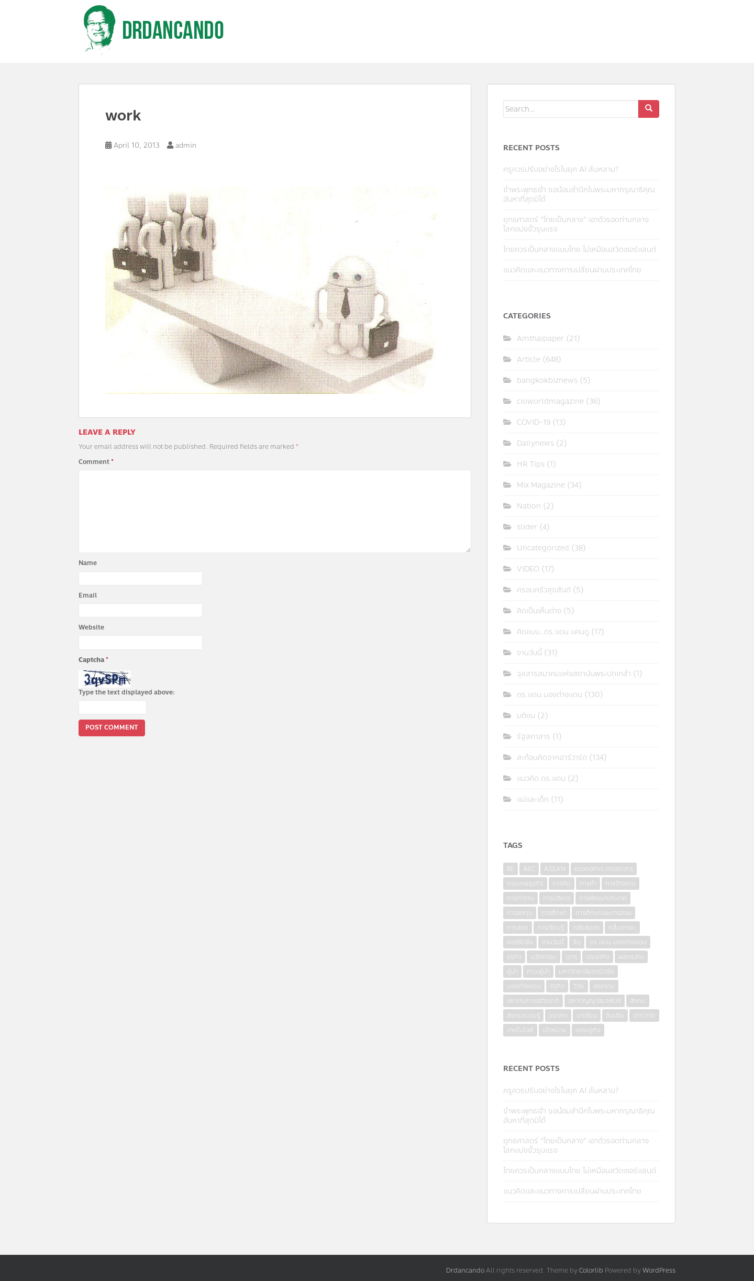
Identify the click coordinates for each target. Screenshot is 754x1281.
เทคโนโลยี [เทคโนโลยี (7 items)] (520, 1030)
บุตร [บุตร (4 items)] (571, 957)
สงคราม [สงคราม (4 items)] (604, 986)
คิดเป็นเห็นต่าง (539, 610)
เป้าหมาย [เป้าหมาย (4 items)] (554, 1030)
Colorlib (591, 1270)
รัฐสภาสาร (533, 736)
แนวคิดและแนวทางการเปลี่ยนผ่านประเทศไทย (572, 269)
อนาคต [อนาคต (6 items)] (558, 1015)
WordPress (658, 1270)
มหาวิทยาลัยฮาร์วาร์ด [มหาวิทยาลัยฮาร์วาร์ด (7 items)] (586, 971)
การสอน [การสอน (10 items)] (517, 927)
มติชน (526, 715)
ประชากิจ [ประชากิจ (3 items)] (597, 957)
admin (185, 145)
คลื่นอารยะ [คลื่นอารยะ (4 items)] (622, 927)
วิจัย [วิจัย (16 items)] (578, 986)
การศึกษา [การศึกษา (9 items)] (554, 913)
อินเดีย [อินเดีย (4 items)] (615, 1015)
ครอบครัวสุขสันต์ (544, 589)
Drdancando (465, 1270)
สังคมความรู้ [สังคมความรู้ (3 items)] (523, 1015)
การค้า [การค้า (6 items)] (588, 883)
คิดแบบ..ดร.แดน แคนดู (553, 631)
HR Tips (531, 464)
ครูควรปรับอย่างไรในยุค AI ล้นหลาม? (560, 169)
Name (88, 563)
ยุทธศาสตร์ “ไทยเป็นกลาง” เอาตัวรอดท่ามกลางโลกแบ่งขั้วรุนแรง (576, 224)
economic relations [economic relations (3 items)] (603, 869)
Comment (96, 462)
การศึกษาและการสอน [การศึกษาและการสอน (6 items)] (603, 913)
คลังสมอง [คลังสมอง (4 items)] (586, 927)
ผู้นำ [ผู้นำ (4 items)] (512, 971)
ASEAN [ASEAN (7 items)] (555, 869)
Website (91, 627)
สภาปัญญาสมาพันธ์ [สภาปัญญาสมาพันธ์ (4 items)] (594, 1001)
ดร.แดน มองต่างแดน (549, 694)
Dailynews (535, 443)
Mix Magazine (541, 485)
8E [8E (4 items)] (510, 869)
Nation (529, 506)
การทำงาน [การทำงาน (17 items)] (520, 898)
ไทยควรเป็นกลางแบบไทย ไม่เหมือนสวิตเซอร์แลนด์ (579, 249)
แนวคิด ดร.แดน (541, 778)
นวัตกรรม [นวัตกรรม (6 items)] (543, 957)
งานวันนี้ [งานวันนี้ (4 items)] (553, 942)
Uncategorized (543, 548)
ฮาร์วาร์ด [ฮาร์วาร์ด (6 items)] (644, 1015)
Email (88, 595)
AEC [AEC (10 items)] (529, 869)
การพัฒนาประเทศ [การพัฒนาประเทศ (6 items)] (603, 898)
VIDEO (528, 569)
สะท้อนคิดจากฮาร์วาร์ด (552, 757)
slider (527, 527)
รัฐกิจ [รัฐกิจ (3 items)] (557, 986)
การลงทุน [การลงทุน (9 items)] (520, 913)
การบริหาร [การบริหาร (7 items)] (556, 898)
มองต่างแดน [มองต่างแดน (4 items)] (524, 986)
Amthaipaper (540, 338)
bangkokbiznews (547, 380)
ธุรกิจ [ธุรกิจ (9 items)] (514, 957)
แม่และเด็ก (533, 799)
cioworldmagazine (550, 401)
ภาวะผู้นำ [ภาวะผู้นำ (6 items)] (538, 971)
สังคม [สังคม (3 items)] (638, 1001)
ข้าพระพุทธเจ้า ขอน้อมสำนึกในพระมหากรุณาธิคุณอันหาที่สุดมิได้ (579, 194)
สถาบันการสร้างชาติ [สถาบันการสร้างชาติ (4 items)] (533, 1001)
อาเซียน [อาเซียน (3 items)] (586, 1015)
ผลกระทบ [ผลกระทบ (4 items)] (631, 957)
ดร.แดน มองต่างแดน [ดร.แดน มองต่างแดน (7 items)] (618, 942)
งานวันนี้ (529, 652)
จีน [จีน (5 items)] (577, 942)
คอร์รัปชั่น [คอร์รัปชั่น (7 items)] (520, 942)
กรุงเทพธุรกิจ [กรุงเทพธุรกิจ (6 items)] (525, 883)
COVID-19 (533, 422)
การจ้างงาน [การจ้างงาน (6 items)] (620, 883)
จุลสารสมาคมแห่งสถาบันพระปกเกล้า (574, 673)
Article (528, 359)
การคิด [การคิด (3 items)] (561, 883)
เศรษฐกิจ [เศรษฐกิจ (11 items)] (588, 1030)
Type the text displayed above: (127, 692)
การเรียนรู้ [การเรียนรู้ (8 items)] (550, 927)
